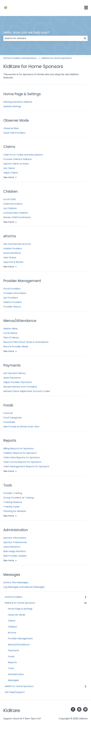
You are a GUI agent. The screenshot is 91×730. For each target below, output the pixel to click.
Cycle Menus (10, 333)
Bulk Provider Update (15, 555)
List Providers (10, 297)
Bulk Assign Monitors (14, 551)
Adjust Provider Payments (17, 382)
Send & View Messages (15, 582)
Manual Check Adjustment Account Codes (26, 391)
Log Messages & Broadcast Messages (24, 587)
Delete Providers (12, 302)
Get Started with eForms (17, 244)
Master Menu (10, 328)
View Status (9, 257)
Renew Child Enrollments (17, 217)
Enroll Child (9, 199)
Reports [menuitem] (12, 662)
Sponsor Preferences (15, 542)
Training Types (11, 506)
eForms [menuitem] (12, 632)
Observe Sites (11, 128)
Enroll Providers (12, 288)
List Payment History (14, 373)
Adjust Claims (10, 172)
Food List (8, 413)
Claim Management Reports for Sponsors (26, 466)
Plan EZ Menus (11, 337)
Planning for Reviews (14, 511)
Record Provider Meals (15, 346)
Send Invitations (12, 253)
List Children (10, 208)
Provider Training (12, 493)
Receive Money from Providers (20, 386)
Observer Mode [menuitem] (16, 614)
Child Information (12, 203)
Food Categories (12, 417)
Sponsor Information (14, 537)
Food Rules (9, 422)
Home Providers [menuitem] (13, 597)
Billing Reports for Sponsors (18, 448)
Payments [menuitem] (13, 650)
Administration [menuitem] (16, 674)
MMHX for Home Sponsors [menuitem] (19, 686)
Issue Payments (12, 377)
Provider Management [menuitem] (20, 638)
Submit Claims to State (16, 163)
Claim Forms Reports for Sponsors (22, 462)
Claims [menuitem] (11, 620)
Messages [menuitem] (13, 680)
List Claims (9, 168)
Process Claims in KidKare (17, 159)
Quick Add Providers (14, 132)
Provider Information (14, 293)
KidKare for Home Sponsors (56, 58)
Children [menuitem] (12, 626)
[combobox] (42, 38)
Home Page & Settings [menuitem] (20, 608)
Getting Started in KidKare (17, 102)
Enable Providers (12, 248)
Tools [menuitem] (11, 668)
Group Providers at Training (18, 497)
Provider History (12, 306)
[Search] (85, 38)
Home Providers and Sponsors (20, 58)
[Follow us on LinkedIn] (79, 709)
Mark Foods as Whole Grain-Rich (21, 426)
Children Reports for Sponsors (20, 453)
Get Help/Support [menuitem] (15, 692)
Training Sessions (12, 502)
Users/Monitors (11, 546)
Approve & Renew (13, 262)
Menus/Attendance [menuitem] (18, 644)
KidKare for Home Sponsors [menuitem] (20, 602)
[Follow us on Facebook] (73, 709)
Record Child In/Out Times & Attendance (25, 342)
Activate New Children (15, 212)
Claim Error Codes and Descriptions (23, 154)
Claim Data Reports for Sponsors (21, 457)
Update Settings (12, 106)
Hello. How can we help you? (26, 32)
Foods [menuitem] (11, 656)
